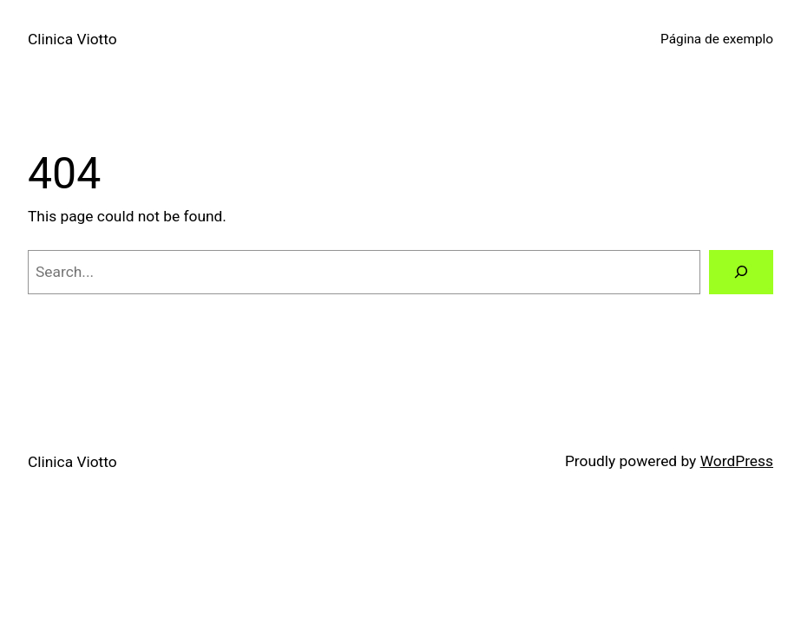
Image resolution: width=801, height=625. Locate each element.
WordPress (736, 461)
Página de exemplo (716, 39)
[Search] (741, 272)
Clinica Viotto (72, 39)
